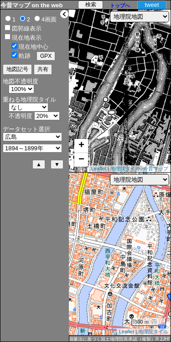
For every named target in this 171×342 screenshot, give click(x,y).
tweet (152, 4)
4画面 (49, 19)
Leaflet (98, 168)
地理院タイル (125, 168)
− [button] (81, 160)
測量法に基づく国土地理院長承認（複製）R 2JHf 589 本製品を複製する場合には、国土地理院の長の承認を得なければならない (119, 339)
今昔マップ (155, 168)
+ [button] (81, 146)
